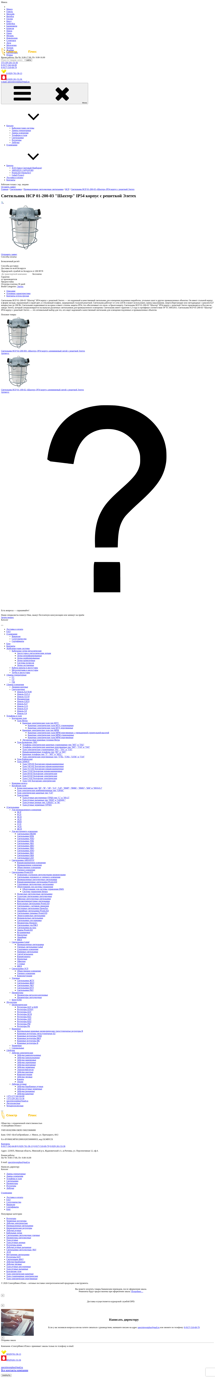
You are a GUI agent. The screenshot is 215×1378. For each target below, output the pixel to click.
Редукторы (16, 140)
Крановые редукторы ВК (28, 1041)
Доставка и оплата (14, 177)
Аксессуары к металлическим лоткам (34, 653)
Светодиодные (18, 689)
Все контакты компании (14, 1370)
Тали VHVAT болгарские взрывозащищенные (43, 764)
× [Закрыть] (2, 1295)
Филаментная (23, 699)
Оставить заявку (8, 187)
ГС (13, 677)
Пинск (9, 31)
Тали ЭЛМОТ (23, 761)
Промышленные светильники (30, 944)
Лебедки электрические (22, 1053)
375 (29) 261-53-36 (9, 63)
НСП (19, 817)
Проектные (22, 959)
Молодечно (11, 45)
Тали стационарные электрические (22, 1276)
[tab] (110, 291)
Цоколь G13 (22, 706)
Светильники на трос (26, 927)
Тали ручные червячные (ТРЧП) (37, 805)
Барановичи (11, 26)
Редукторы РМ (23, 1024)
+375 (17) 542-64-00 (15, 1096)
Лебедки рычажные (26, 1091)
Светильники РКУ (25, 990)
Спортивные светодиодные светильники (35, 884)
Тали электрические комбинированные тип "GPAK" (40, 790)
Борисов (10, 28)
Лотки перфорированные (28, 658)
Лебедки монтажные (26, 1065)
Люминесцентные (20, 687)
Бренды (29, 165)
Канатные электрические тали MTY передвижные (50, 728)
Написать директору (10, 1167)
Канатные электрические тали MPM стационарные (51, 735)
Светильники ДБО (25, 843)
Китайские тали (19, 785)
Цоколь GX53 (23, 701)
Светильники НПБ (25, 836)
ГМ (13, 682)
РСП (19, 814)
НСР (67, 189)
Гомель (9, 11)
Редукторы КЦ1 (24, 1017)
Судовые (21, 964)
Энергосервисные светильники (31, 915)
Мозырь (10, 35)
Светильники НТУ (25, 988)
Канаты (20, 1079)
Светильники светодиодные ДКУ (21, 1250)
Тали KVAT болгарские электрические (39, 776)
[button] (2, 202)
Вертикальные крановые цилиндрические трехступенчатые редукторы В (50, 1031)
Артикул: (107, 350)
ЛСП (19, 819)
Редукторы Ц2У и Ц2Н (27, 1007)
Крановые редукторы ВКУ (29, 1038)
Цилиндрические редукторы (19, 1228)
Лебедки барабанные (15, 1262)
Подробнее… (137, 1291)
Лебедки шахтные (25, 1072)
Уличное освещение (26, 870)
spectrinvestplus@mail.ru (17, 1101)
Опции (20, 1081)
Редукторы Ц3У (24, 1012)
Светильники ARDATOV (23, 860)
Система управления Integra (35, 891)
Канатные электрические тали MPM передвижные (50, 737)
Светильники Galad (20, 942)
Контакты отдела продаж (17, 296)
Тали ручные (23, 795)
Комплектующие (24, 976)
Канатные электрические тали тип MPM (40, 730)
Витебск (10, 16)
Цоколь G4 (22, 713)
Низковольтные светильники (30, 918)
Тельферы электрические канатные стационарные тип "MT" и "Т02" (53, 745)
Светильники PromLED (22, 872)
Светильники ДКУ (25, 985)
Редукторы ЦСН (24, 1014)
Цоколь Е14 (22, 708)
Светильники (18, 138)
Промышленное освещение (29, 865)
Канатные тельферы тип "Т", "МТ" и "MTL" (42, 754)
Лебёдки (15, 142)
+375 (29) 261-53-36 (15, 1098)
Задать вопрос (7, 617)
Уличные (16, 978)
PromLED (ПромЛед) (21, 173)
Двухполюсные (13, 1103)
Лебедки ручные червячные (29, 1089)
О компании (11, 145)
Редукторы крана (14, 1245)
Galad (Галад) (18, 175)
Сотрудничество (19, 639)
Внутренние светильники (17, 1254)
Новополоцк (12, 38)
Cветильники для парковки (29, 920)
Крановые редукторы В (27, 1043)
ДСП (19, 826)
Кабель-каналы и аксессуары (25, 668)
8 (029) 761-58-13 (14, 73)
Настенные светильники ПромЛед (32, 908)
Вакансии (16, 636)
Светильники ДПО (25, 838)
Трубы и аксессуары (21, 672)
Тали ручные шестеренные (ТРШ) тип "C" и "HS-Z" (46, 798)
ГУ (13, 680)
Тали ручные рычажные (17, 1269)
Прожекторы (17, 992)
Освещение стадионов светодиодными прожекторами (41, 875)
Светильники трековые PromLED (32, 913)
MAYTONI (17, 1000)
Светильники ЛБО (25, 853)
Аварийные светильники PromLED (33, 911)
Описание (10, 291)
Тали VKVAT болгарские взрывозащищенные (43, 766)
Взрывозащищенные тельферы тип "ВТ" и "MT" (44, 752)
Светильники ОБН (25, 855)
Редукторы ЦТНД (25, 1009)
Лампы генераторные (21, 130)
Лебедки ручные (19, 1084)
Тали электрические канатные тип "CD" (35, 793)
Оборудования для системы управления (35, 887)
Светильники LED (25, 858)
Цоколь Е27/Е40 (24, 692)
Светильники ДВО (25, 848)
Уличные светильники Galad (30, 947)
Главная (4, 189)
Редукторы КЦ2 (24, 1021)
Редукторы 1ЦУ (24, 1019)
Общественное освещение (29, 867)
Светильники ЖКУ (25, 983)
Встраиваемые (23, 932)
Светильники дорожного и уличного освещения (38, 877)
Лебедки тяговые (24, 1077)
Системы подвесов (25, 663)
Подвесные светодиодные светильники (34, 894)
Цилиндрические (19, 1004)
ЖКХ (19, 940)
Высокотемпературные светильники (33, 901)
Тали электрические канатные (20, 1274)
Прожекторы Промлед (27, 923)
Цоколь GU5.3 (23, 694)
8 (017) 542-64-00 (9, 65)
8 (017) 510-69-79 (9, 67)
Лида (8, 43)
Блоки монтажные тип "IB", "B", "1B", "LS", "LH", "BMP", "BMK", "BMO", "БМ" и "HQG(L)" (59, 788)
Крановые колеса (19, 783)
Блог (8, 643)
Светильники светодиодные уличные (23, 1235)
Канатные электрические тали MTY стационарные (51, 725)
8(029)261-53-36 (13, 1360)
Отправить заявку (9, 254)
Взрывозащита (23, 956)
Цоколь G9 (22, 711)
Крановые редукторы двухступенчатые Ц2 (36, 1033)
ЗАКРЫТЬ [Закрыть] (6, 1375)
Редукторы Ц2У (13, 1257)
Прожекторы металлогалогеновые (32, 995)
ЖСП (19, 829)
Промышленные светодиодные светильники (43, 189)
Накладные (22, 935)
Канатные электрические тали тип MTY (40, 723)
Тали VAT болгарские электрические (39, 781)
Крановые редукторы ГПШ (29, 1036)
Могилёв (10, 14)
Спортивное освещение (27, 949)
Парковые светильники (27, 952)
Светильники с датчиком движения (33, 906)
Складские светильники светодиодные (34, 896)
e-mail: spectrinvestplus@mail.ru (15, 81)
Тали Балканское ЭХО (27, 742)
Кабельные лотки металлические (27, 651)
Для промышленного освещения (26, 810)
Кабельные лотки (14, 1233)
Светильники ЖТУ (25, 980)
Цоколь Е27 (22, 704)
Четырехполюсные (14, 1106)
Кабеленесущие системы (23, 128)
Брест (9, 21)
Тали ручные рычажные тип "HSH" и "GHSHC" (44, 800)
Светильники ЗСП (20, 968)
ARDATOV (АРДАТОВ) (22, 170)
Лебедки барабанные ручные (30, 1086)
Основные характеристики (18, 293)
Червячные (17, 1045)
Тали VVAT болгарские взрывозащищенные (42, 771)
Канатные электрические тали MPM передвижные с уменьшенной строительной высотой (68, 733)
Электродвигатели (25, 1069)
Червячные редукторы (16, 1221)
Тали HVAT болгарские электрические (39, 773)
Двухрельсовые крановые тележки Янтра (41, 740)
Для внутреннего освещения (25, 831)
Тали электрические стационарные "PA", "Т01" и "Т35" (47, 749)
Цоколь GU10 (23, 696)
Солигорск (11, 40)
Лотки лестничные (25, 665)
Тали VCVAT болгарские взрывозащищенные (43, 769)
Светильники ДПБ (25, 841)
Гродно (9, 19)
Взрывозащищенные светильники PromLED (37, 882)
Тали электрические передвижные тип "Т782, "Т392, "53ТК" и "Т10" (53, 757)
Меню (44, 93)
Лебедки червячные (26, 1067)
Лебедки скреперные (26, 1062)
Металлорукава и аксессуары (25, 670)
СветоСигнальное (25, 954)
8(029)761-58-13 (13, 1354)
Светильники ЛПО (25, 850)
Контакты (10, 180)
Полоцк (9, 48)
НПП (19, 822)
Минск (9, 9)
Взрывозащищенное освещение (31, 862)
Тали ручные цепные (15, 1242)
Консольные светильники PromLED (33, 903)
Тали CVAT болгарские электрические (39, 778)
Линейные (21, 937)
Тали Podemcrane (25, 759)
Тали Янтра (22, 720)
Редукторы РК (23, 1026)
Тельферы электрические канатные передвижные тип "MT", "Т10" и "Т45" (56, 747)
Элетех (20, 286)
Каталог (30, 125)
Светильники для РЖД (27, 925)
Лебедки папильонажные (28, 1057)
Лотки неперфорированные (29, 656)
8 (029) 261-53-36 (14, 79)
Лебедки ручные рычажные (18, 1247)
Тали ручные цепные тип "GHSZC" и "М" (41, 802)
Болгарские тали (19, 718)
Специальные (18, 1048)
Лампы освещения (20, 133)
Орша (9, 33)
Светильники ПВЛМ (26, 834)
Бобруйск (10, 23)
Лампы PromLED (25, 930)
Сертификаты (18, 641)
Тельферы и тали (19, 135)
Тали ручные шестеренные (18, 1266)
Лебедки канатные (25, 1094)
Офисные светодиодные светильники (34, 899)
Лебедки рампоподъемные (29, 1055)
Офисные (21, 961)
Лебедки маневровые (26, 1060)
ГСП (19, 824)
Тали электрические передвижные (22, 1278)
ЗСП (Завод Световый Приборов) (27, 168)
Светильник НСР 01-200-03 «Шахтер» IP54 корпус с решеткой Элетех (102, 189)
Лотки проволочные (26, 660)
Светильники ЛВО (25, 846)
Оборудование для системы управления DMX (43, 889)
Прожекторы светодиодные (29, 997)
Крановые (16, 1029)
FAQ (8, 631)
